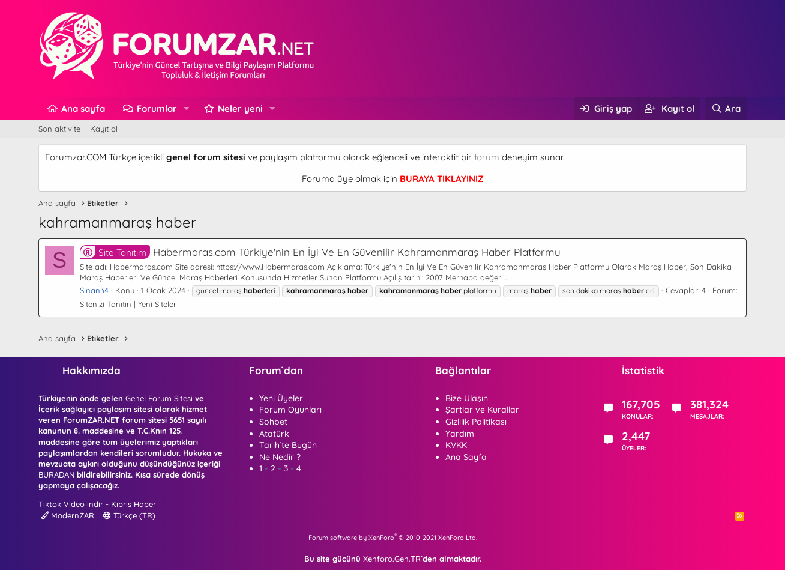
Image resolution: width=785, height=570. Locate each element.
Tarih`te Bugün (288, 445)
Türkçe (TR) (129, 515)
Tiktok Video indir (70, 504)
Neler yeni (240, 108)
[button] (186, 108)
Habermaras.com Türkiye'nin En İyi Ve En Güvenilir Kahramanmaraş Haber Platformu (320, 252)
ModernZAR (67, 515)
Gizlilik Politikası (476, 421)
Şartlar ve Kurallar (482, 409)
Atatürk (274, 433)
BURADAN (56, 474)
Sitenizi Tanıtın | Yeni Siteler (128, 304)
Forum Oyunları (290, 409)
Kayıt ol (104, 128)
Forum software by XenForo (392, 537)
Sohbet (273, 421)
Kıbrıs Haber (133, 504)
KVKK (456, 445)
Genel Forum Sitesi (159, 398)
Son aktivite (59, 128)
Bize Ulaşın (466, 398)
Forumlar (157, 108)
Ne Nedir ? (280, 457)
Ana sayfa (83, 108)
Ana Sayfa (466, 457)
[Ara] (726, 108)
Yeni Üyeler (281, 398)
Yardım (459, 433)
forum (486, 157)
